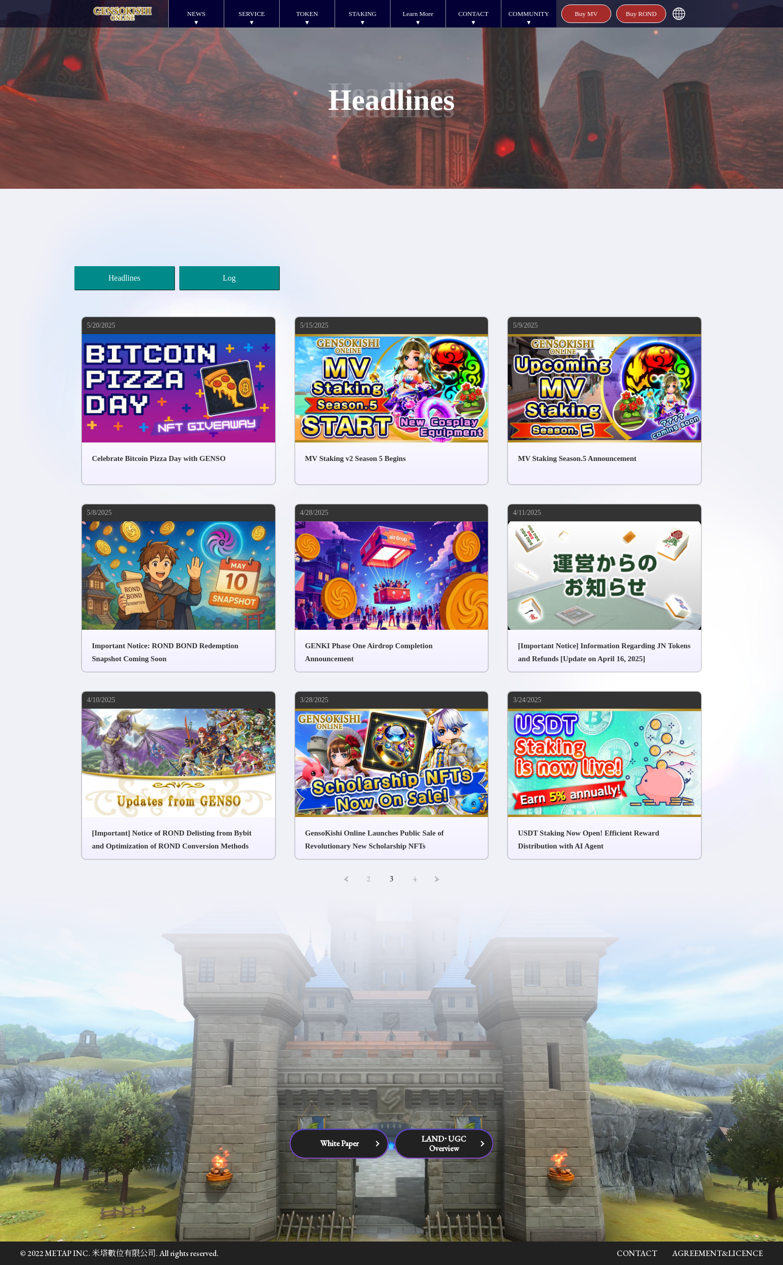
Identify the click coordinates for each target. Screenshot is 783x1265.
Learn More (417, 13)
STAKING (363, 13)
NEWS (196, 13)
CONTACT (473, 13)
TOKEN (307, 13)
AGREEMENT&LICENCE (717, 1253)
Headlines (124, 278)
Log (229, 278)
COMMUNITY (528, 13)
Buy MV (586, 13)
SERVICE (251, 13)
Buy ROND (641, 13)
